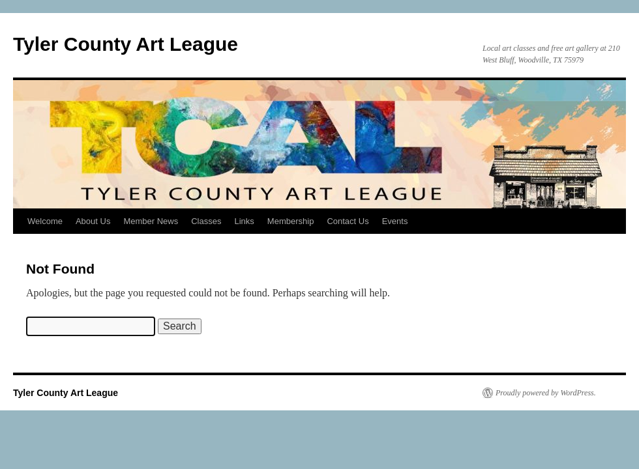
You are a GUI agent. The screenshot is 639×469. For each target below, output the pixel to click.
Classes (206, 221)
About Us (93, 221)
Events (395, 221)
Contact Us (347, 221)
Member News (150, 221)
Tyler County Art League (125, 44)
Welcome (45, 221)
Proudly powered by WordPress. (546, 392)
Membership (290, 221)
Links (244, 221)
